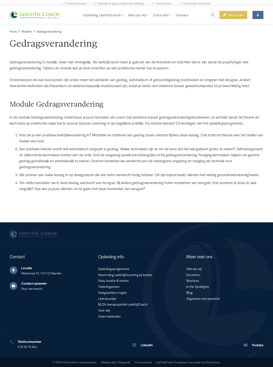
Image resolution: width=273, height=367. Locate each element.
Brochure (192, 280)
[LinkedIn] (136, 345)
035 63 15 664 (27, 347)
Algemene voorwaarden (203, 298)
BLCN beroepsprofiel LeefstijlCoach (122, 304)
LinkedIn (147, 345)
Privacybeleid (143, 362)
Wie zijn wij (194, 268)
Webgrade (124, 362)
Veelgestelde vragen (112, 292)
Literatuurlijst (107, 298)
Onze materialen (109, 316)
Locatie (26, 268)
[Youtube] (248, 345)
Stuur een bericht (31, 289)
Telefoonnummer (29, 341)
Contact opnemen (34, 283)
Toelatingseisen (109, 286)
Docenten (193, 274)
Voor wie (104, 310)
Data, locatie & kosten (113, 280)
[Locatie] (15, 270)
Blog (189, 292)
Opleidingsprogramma (113, 268)
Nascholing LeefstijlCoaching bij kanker (125, 274)
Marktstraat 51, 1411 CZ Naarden (41, 273)
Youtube (257, 345)
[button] (122, 15)
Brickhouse (213, 362)
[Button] (258, 15)
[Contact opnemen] (15, 286)
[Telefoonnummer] (14, 342)
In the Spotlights (197, 286)
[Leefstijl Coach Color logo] (34, 15)
